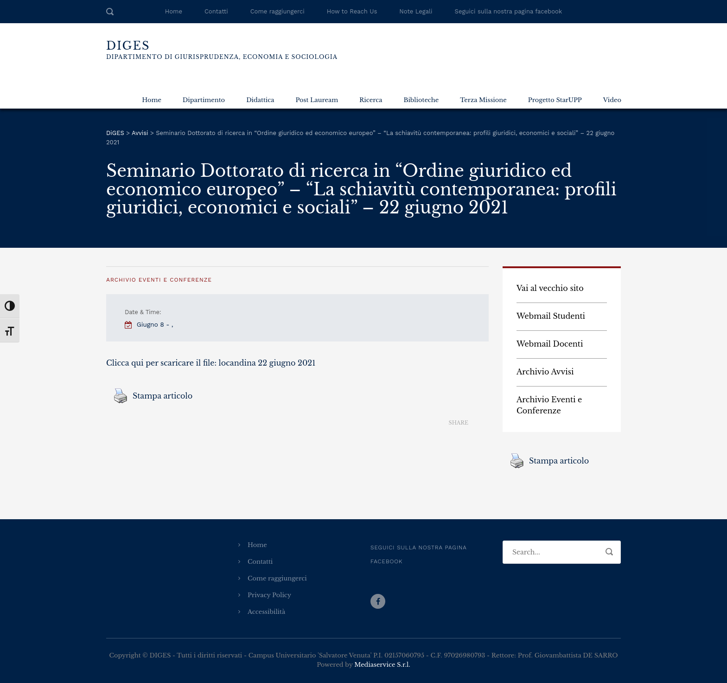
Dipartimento (204, 100)
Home (173, 11)
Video (612, 100)
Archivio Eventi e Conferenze (159, 280)
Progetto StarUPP (555, 100)
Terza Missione (483, 100)
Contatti (216, 11)
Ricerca (370, 100)
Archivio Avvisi (545, 371)
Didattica (260, 100)
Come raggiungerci (277, 11)
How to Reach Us (352, 11)
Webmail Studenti (551, 316)
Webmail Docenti (550, 343)
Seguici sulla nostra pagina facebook (508, 11)
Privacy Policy (269, 595)
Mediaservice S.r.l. (382, 665)
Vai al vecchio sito (550, 288)
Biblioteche (421, 100)
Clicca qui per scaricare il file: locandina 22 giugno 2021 (210, 362)
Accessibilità (266, 612)
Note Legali (415, 11)
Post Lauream (316, 100)
